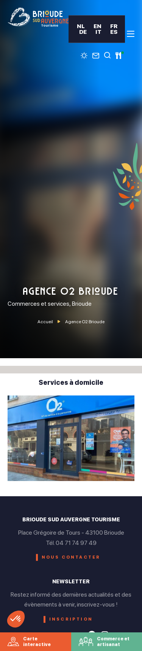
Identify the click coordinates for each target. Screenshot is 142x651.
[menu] (130, 34)
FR (113, 26)
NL (81, 26)
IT (98, 32)
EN (97, 26)
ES (113, 32)
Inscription (71, 619)
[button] (16, 619)
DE (83, 32)
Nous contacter (71, 557)
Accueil (45, 321)
